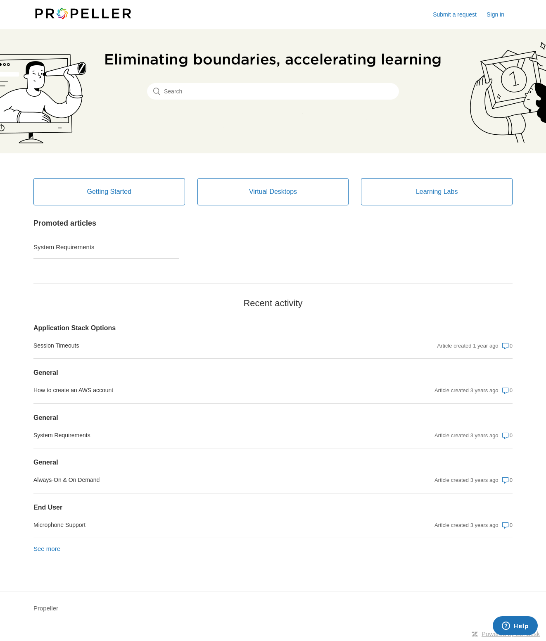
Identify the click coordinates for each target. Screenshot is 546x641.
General (45, 372)
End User (47, 507)
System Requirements (64, 246)
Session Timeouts (56, 345)
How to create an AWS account (73, 390)
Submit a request (455, 14)
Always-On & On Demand (66, 480)
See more (46, 548)
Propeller (45, 608)
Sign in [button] (495, 14)
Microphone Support (59, 525)
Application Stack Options (74, 327)
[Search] (273, 91)
